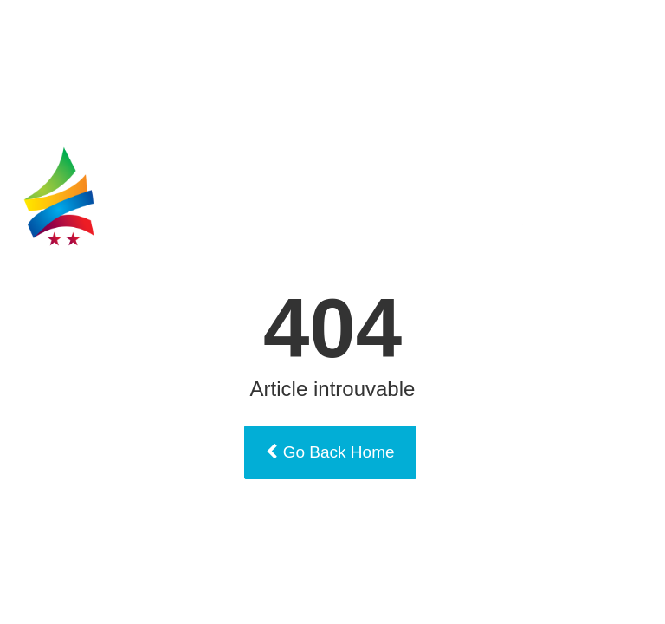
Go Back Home (330, 452)
